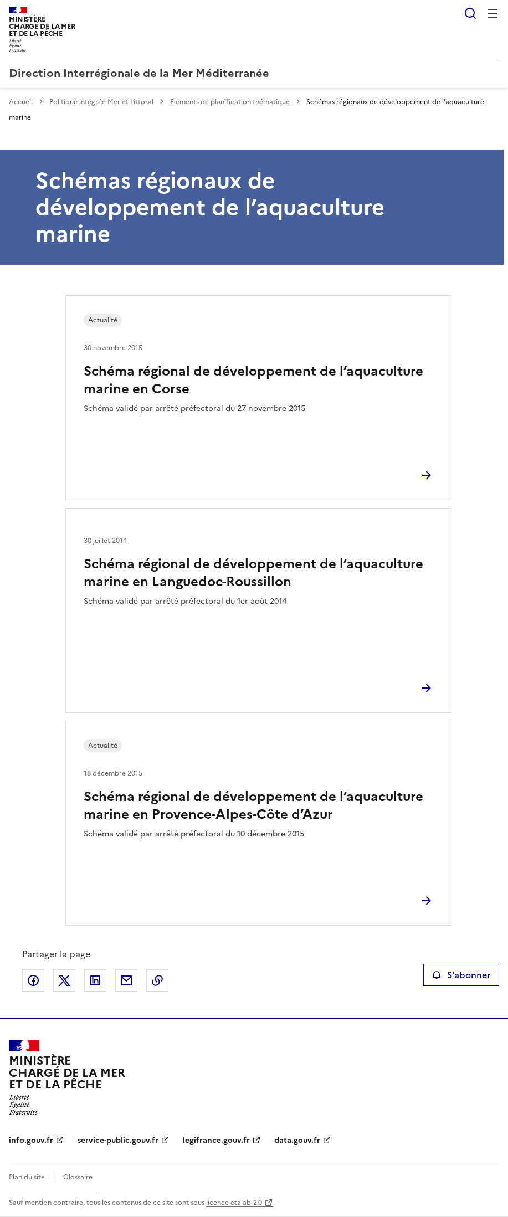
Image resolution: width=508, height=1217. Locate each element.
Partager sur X (64, 980)
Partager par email (126, 980)
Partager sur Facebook (33, 980)
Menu (492, 13)
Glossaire (78, 1177)
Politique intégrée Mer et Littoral (101, 102)
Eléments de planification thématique (230, 102)
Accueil (21, 102)
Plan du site (27, 1177)
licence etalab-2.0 (234, 1203)
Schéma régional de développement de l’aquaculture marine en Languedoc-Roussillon (253, 573)
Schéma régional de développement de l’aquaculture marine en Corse (253, 380)
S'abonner (461, 975)
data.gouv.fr (297, 1140)
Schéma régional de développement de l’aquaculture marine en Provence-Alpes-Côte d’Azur (253, 805)
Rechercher (470, 13)
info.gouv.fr (31, 1140)
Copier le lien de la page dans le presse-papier (157, 980)
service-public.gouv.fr (118, 1140)
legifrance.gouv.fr (216, 1140)
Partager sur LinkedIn (95, 980)
